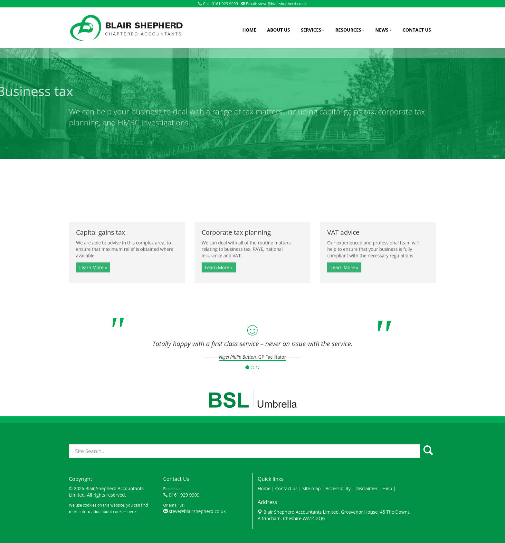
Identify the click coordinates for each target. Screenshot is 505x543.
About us (278, 30)
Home (249, 30)
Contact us (417, 30)
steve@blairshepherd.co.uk (282, 3)
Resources (349, 30)
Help (387, 488)
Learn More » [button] (93, 284)
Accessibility (338, 488)
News (383, 30)
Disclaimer (366, 488)
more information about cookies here (102, 511)
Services (312, 30)
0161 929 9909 (184, 495)
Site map (311, 488)
